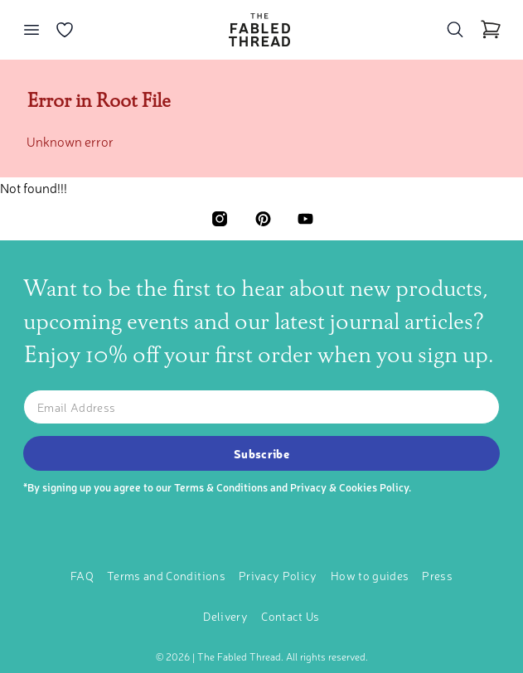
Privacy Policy (278, 575)
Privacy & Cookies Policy (349, 487)
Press (437, 575)
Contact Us (290, 615)
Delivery (225, 615)
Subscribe (261, 453)
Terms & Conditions (221, 487)
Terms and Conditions (166, 575)
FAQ (82, 575)
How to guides (370, 575)
